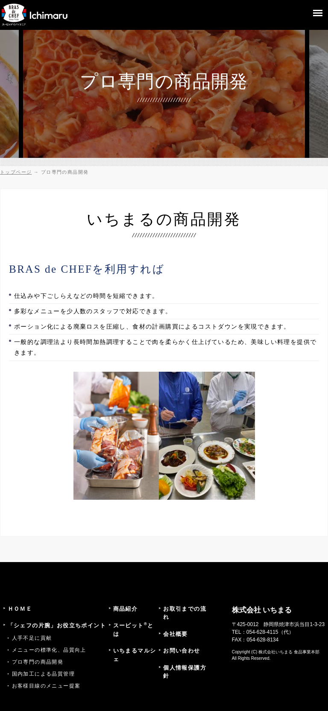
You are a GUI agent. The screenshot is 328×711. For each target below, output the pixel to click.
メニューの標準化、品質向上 (49, 650)
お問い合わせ (181, 650)
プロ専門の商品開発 (38, 662)
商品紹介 (125, 609)
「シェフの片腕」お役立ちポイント (57, 625)
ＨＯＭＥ (20, 609)
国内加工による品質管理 (43, 674)
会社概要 (175, 634)
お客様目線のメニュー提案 (46, 686)
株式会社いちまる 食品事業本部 (288, 652)
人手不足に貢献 (32, 638)
